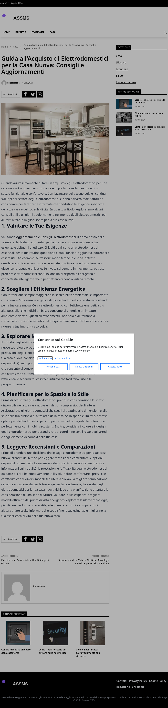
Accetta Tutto (115, 366)
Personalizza (53, 366)
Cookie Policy (45, 358)
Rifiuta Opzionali (84, 366)
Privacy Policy (62, 358)
